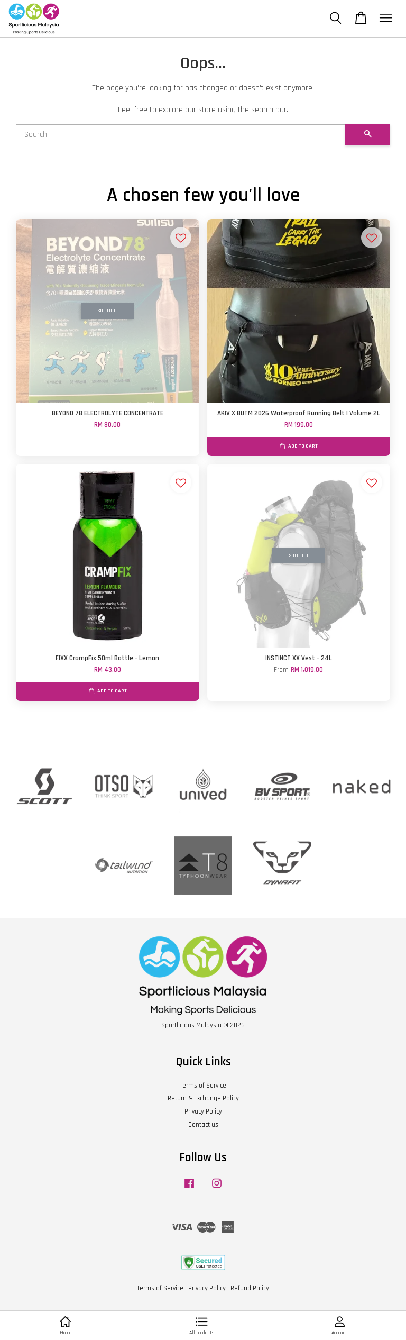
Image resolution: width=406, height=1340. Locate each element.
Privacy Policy (203, 1111)
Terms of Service (203, 1085)
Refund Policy (249, 1288)
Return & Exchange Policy (203, 1098)
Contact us (203, 1124)
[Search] (180, 134)
